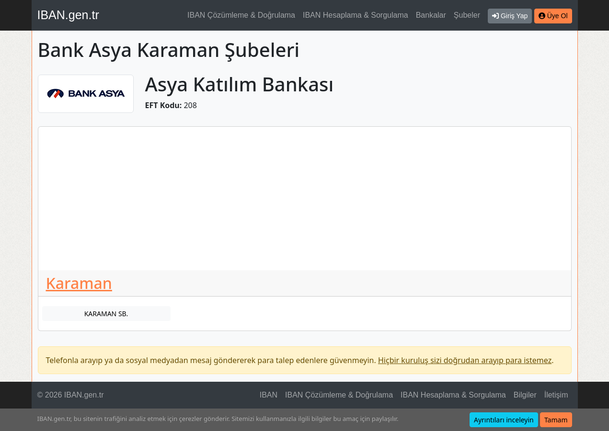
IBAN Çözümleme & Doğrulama (241, 15)
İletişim (556, 395)
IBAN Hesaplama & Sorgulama (355, 15)
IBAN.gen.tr (68, 15)
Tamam (556, 419)
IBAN (268, 395)
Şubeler (467, 15)
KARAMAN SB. (106, 313)
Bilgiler (525, 395)
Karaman (79, 283)
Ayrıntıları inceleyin (504, 419)
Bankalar (431, 15)
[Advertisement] (304, 198)
